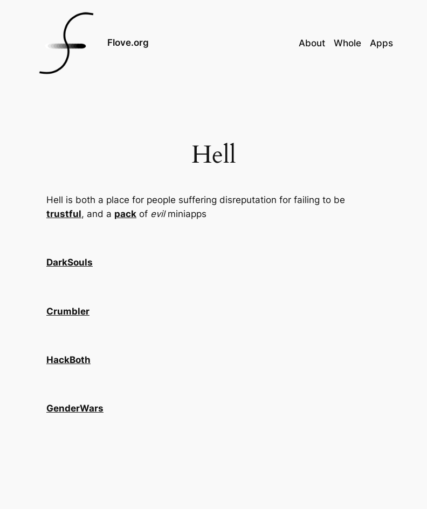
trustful (63, 213)
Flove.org (128, 42)
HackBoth (68, 359)
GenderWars (75, 408)
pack (125, 213)
